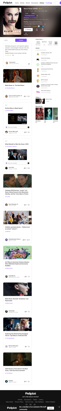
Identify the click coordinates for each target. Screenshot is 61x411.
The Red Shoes (10, 88)
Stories (28, 3)
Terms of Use (29, 401)
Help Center (9, 401)
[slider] (8, 55)
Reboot (7, 231)
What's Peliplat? (50, 401)
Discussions (34, 3)
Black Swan (9, 268)
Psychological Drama (30, 15)
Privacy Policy (19, 401)
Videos (35, 399)
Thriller (26, 13)
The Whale (8, 373)
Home (17, 3)
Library (42, 3)
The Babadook (9, 338)
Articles (22, 3)
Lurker (7, 196)
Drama (33, 13)
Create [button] (21, 40)
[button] (57, 9)
